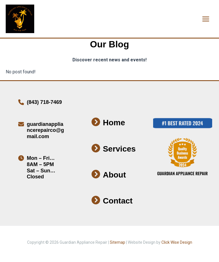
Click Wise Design (176, 242)
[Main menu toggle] (205, 19)
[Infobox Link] (42, 103)
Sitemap (117, 242)
